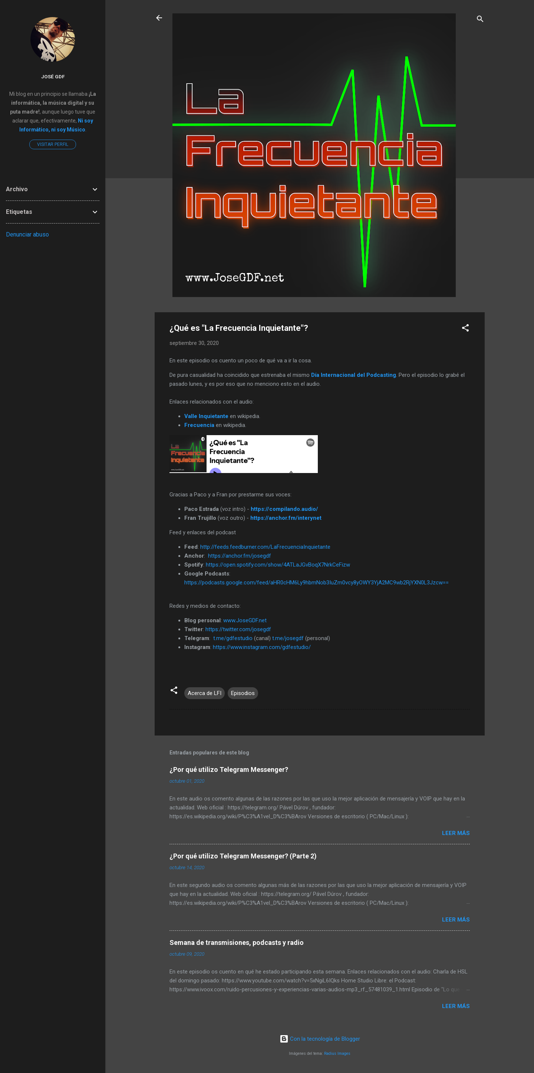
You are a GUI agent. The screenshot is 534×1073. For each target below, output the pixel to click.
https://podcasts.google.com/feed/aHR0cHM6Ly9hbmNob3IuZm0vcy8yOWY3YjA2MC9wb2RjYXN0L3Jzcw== (316, 582)
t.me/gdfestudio (233, 638)
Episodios (243, 693)
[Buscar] (480, 20)
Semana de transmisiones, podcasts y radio (236, 942)
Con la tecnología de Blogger (320, 1039)
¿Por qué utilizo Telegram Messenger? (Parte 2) (243, 856)
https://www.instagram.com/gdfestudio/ (262, 647)
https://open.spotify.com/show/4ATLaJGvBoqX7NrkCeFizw (278, 564)
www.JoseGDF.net (245, 620)
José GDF (53, 76)
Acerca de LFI (204, 693)
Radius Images (337, 1053)
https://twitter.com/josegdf (238, 629)
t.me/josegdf (288, 638)
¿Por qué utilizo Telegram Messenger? (228, 769)
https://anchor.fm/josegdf (239, 555)
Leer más (456, 833)
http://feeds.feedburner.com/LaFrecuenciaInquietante (265, 547)
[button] (465, 329)
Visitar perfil (52, 144)
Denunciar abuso (27, 234)
